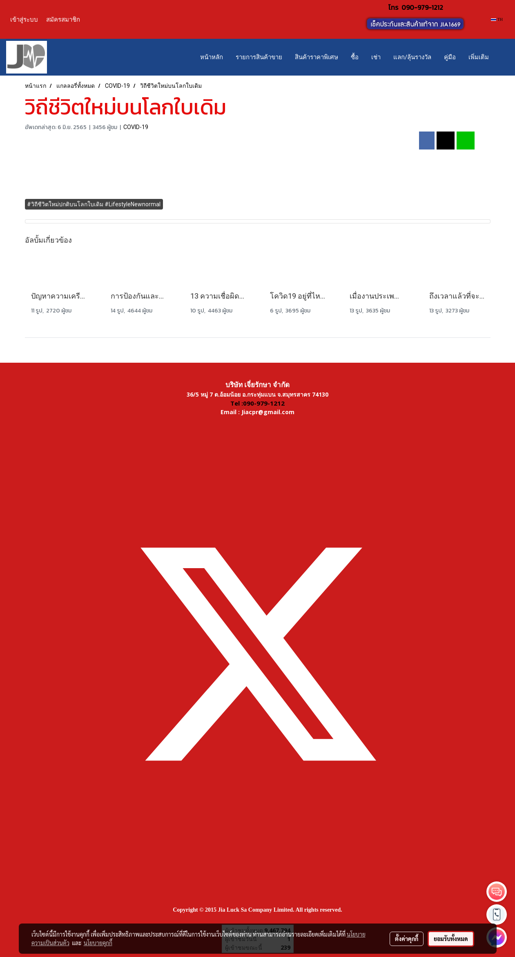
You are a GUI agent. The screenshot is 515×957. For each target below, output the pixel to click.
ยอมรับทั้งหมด (451, 938)
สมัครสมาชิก (63, 19)
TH (497, 19)
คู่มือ (450, 57)
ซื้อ (355, 57)
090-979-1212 (422, 7)
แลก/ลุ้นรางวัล (412, 57)
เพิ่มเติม (478, 57)
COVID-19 (135, 127)
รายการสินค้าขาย (259, 57)
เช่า (376, 57)
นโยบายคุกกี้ (98, 942)
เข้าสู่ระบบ (24, 19)
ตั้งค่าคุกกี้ (406, 938)
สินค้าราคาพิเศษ (316, 57)
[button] (502, 57)
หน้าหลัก (211, 57)
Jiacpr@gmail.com (267, 412)
